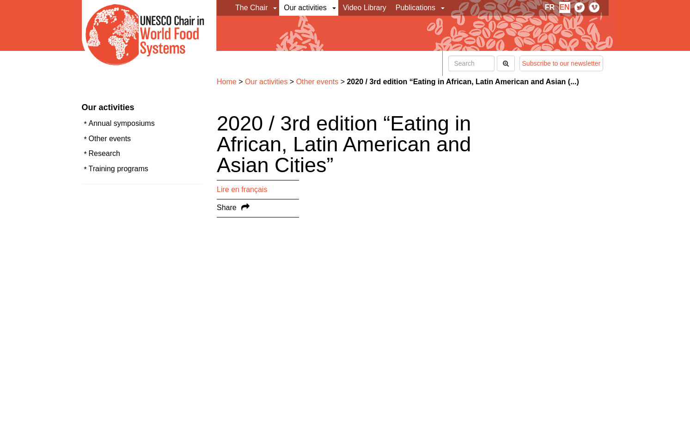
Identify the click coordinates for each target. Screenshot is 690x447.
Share (227, 207)
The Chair (251, 8)
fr (550, 7)
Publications (415, 8)
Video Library (364, 8)
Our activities (305, 8)
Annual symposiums (122, 123)
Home (227, 82)
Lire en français (242, 189)
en (564, 7)
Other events (110, 139)
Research (104, 153)
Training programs (118, 169)
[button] (275, 8)
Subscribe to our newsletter (561, 63)
